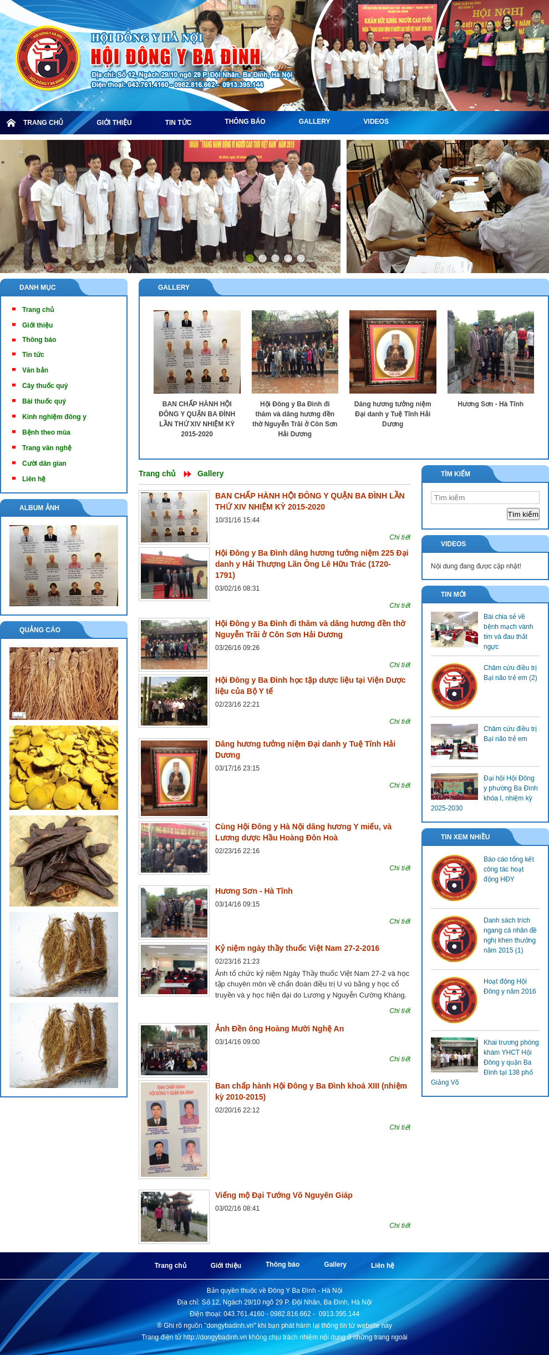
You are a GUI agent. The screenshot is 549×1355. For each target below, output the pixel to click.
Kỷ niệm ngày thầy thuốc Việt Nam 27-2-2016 (297, 948)
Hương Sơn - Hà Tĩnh (490, 404)
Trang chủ (157, 473)
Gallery (174, 287)
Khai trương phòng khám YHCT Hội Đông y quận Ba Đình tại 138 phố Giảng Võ (485, 1062)
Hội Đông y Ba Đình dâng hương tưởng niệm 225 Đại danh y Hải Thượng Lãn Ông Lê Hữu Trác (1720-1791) (312, 564)
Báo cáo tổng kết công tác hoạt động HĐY (509, 869)
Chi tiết (399, 537)
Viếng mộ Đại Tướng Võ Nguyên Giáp (284, 1195)
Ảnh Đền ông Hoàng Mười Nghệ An (279, 1028)
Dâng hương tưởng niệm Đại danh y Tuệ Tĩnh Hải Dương (392, 414)
